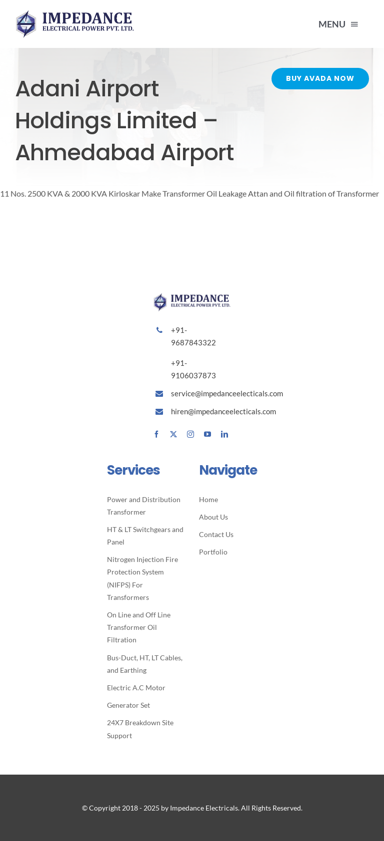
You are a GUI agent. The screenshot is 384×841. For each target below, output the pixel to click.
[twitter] (173, 434)
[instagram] (190, 434)
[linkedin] (224, 434)
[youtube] (207, 434)
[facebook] (156, 434)
